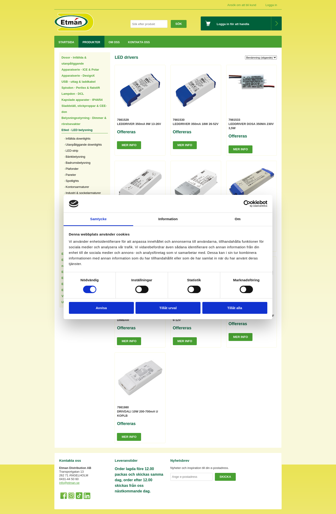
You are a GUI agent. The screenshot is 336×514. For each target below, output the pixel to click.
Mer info (129, 145)
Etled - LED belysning (77, 130)
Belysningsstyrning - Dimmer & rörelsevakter (84, 121)
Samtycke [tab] (98, 219)
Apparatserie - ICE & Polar (80, 69)
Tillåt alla (234, 308)
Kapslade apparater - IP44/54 (82, 99)
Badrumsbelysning (78, 162)
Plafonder (72, 168)
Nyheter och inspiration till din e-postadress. (199, 468)
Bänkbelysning (75, 156)
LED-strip (72, 150)
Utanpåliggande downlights (84, 144)
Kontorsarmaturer (77, 187)
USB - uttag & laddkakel (78, 81)
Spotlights (72, 181)
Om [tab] (237, 219)
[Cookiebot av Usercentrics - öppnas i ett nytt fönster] (247, 203)
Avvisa (101, 308)
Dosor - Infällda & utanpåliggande (74, 60)
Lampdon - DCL (72, 93)
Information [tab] (168, 219)
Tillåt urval (168, 308)
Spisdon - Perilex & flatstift (80, 87)
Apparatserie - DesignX (78, 75)
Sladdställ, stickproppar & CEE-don (84, 109)
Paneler (71, 175)
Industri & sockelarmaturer (83, 193)
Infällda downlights (78, 138)
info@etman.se (69, 483)
